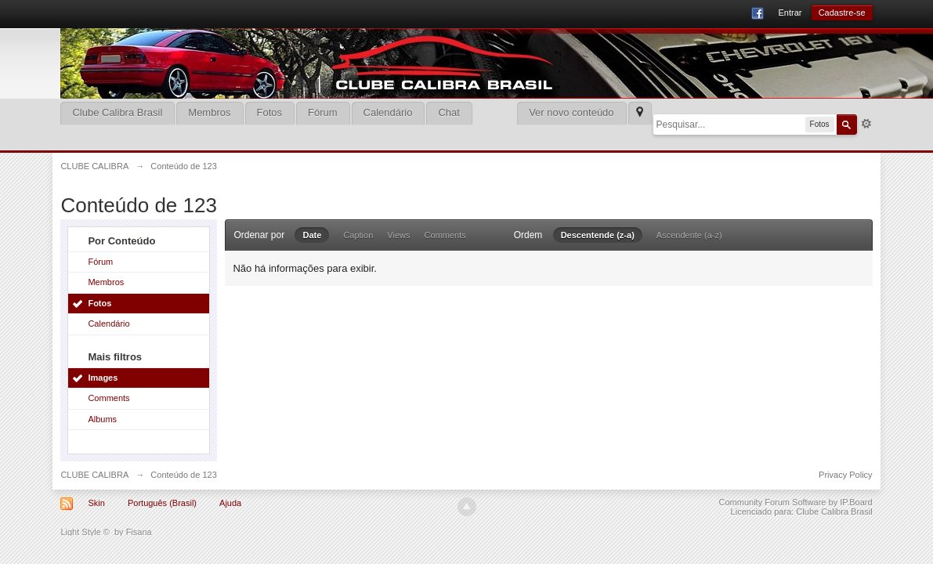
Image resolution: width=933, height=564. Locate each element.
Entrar (789, 12)
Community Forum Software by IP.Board (796, 502)
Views (398, 235)
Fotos (270, 112)
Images (103, 377)
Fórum (323, 112)
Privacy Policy (845, 474)
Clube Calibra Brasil (117, 112)
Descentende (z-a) (598, 235)
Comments (108, 398)
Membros (209, 112)
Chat (448, 112)
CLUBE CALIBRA (94, 474)
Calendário (388, 112)
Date (311, 235)
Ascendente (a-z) (689, 235)
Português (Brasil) (162, 503)
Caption (358, 235)
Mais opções (866, 124)
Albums (102, 419)
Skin (96, 503)
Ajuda (230, 503)
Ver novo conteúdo (571, 112)
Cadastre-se (842, 12)
